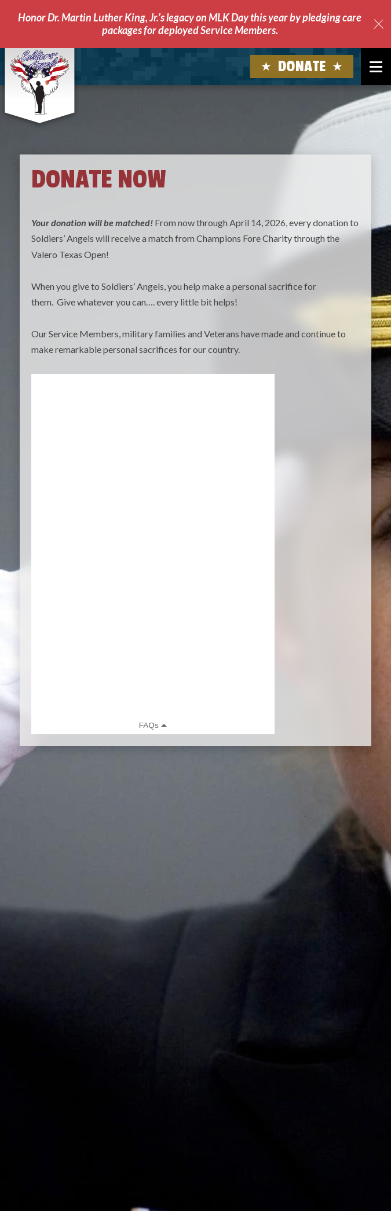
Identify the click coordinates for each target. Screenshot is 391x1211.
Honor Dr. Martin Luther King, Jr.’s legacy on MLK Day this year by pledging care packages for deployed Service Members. (189, 23)
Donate (302, 66)
